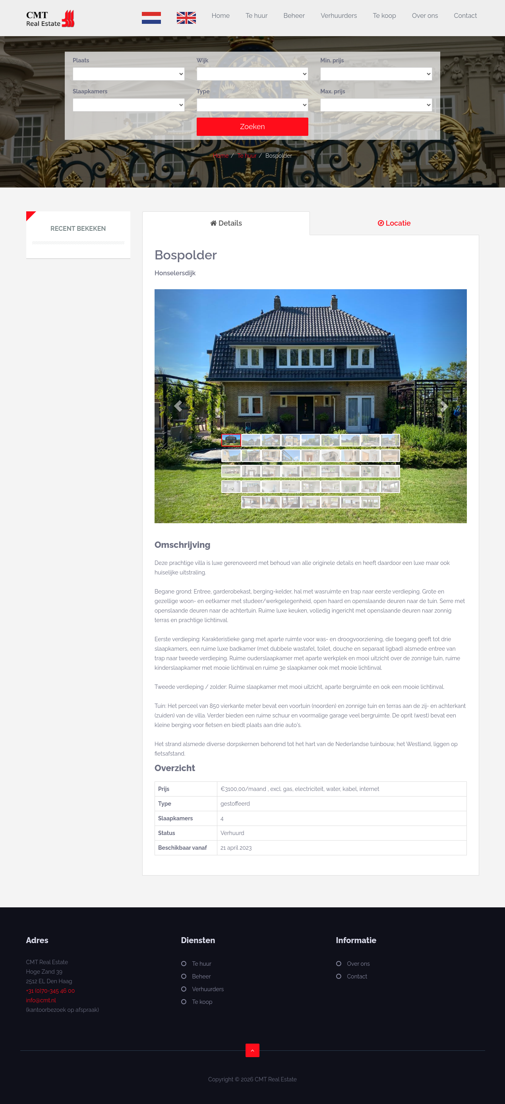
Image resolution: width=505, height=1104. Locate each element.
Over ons (425, 15)
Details (226, 223)
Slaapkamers (90, 91)
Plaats (81, 60)
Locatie (394, 223)
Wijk (203, 60)
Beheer (294, 15)
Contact (465, 15)
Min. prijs (332, 60)
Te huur (256, 15)
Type (203, 91)
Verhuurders (339, 15)
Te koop (384, 15)
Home (221, 15)
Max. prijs (332, 91)
